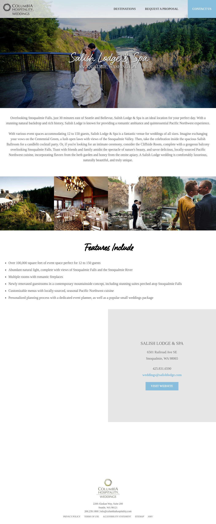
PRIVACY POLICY (71, 516)
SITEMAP (139, 516)
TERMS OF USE (91, 516)
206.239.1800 (92, 511)
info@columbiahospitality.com (116, 511)
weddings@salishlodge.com (162, 375)
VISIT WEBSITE (162, 386)
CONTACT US (201, 9)
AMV (150, 516)
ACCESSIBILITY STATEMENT (117, 516)
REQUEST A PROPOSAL (161, 9)
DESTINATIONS (125, 9)
